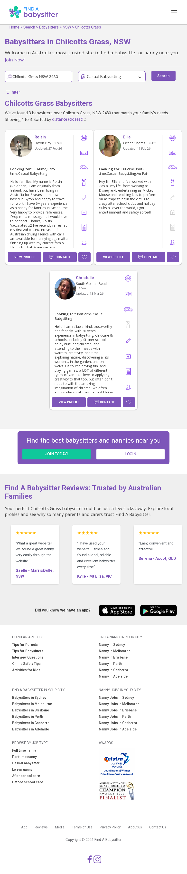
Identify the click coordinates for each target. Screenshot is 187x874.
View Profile (24, 257)
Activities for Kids (26, 670)
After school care (26, 776)
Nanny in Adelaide (113, 676)
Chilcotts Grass (88, 27)
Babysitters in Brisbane (30, 710)
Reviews (41, 827)
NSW (67, 27)
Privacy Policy (110, 827)
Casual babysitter (26, 763)
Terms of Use (82, 827)
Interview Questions (28, 657)
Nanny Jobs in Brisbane (118, 710)
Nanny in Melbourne (115, 651)
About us (135, 827)
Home (14, 27)
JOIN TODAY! (56, 454)
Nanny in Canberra (113, 670)
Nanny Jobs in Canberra (118, 723)
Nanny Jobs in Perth (115, 717)
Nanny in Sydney (112, 645)
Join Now (14, 60)
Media (60, 827)
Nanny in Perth (110, 664)
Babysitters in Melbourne (32, 704)
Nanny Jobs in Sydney (116, 697)
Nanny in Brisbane (113, 657)
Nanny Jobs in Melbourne (119, 704)
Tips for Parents (25, 645)
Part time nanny (24, 757)
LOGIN (130, 454)
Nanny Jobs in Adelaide (118, 729)
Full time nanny (24, 750)
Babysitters (49, 27)
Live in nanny (22, 769)
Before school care (27, 782)
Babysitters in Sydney (29, 697)
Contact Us (157, 827)
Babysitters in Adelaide (30, 729)
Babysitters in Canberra (30, 723)
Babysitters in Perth (27, 717)
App (24, 827)
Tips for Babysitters (27, 651)
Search (29, 27)
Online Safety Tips (26, 664)
